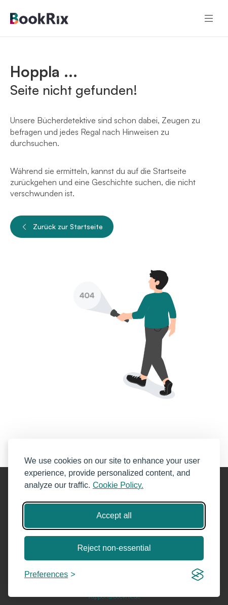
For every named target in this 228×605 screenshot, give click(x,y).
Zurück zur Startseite (62, 227)
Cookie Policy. (118, 485)
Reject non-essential (114, 548)
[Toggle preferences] (49, 574)
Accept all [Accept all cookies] (113, 515)
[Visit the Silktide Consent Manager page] (198, 574)
